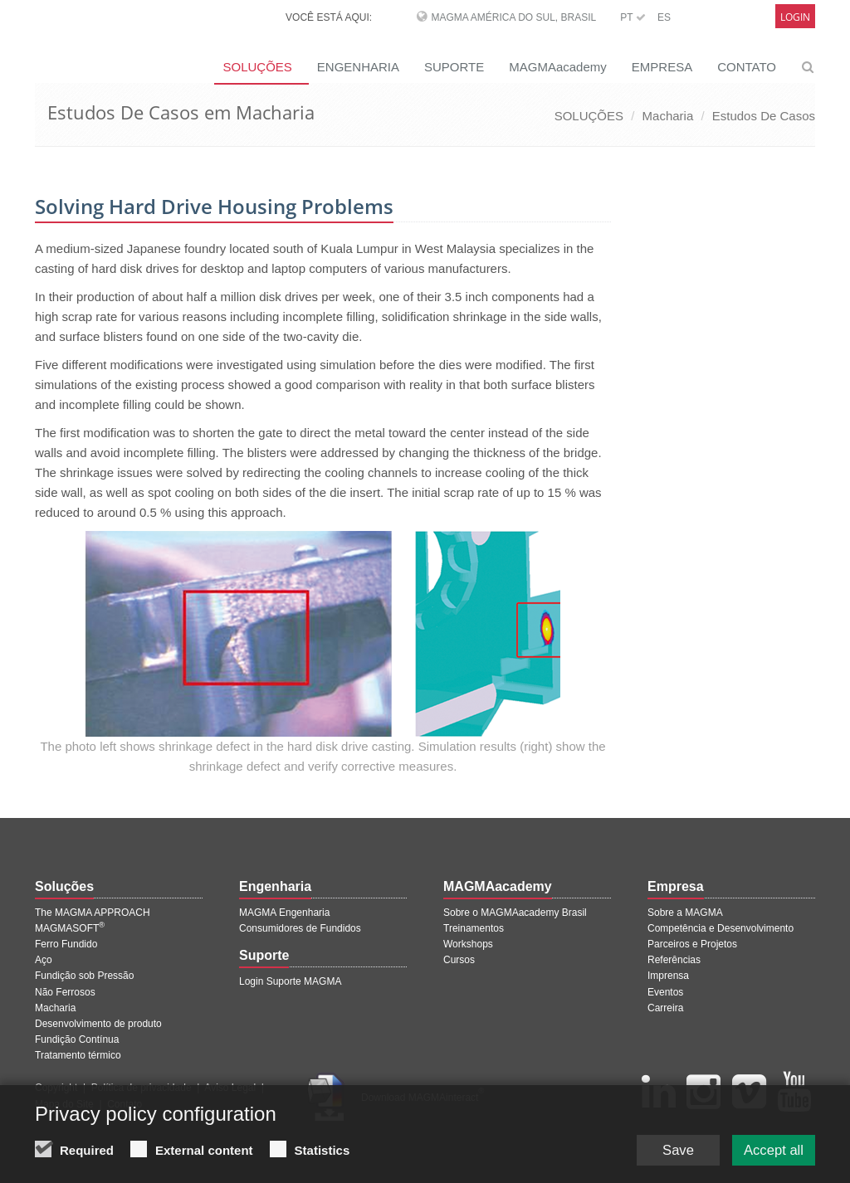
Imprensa (668, 975)
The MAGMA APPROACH (92, 912)
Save (665, 1150)
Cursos (459, 960)
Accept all (769, 1150)
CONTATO (746, 67)
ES (664, 17)
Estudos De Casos (763, 116)
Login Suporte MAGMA (290, 981)
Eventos (665, 992)
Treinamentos (473, 928)
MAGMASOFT (70, 928)
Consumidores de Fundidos (300, 928)
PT (632, 17)
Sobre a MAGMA (685, 912)
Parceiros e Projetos (692, 944)
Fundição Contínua (77, 1039)
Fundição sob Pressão (84, 975)
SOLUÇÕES (256, 67)
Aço (43, 960)
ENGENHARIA (358, 67)
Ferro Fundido (66, 944)
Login (795, 17)
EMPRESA (662, 67)
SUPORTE (454, 67)
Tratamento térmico (78, 1055)
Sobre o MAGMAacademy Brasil (515, 912)
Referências (674, 960)
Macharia (668, 116)
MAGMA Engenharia (284, 912)
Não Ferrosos (65, 992)
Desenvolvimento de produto (98, 1024)
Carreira (665, 1008)
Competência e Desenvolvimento (720, 928)
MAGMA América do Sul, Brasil (513, 17)
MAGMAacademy (558, 67)
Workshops (468, 944)
